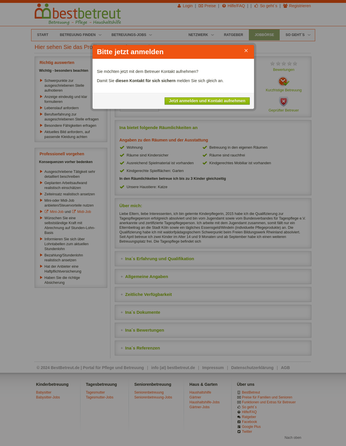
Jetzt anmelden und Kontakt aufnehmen (207, 101)
